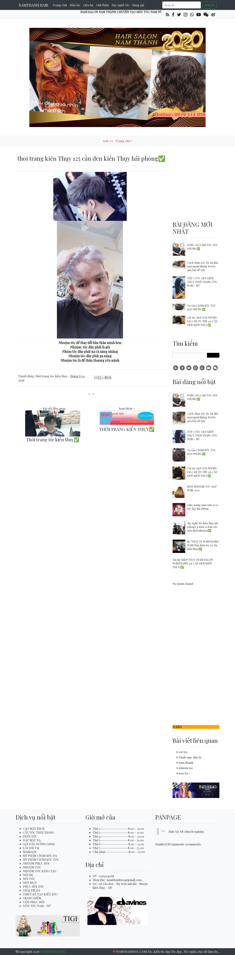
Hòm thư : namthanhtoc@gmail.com (117, 880)
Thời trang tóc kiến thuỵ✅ (52, 439)
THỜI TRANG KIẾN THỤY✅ (126, 429)
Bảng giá (138, 5)
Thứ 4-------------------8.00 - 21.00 (118, 836)
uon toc (184, 773)
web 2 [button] (107, 141)
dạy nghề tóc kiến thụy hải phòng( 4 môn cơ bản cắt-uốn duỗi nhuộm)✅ (202, 526)
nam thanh (186, 763)
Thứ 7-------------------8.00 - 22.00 (118, 848)
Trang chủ (60, 5)
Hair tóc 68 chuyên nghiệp (186, 831)
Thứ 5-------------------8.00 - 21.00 (118, 840)
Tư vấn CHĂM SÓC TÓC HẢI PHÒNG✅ (201, 307)
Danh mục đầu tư (190, 757)
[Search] (181, 4)
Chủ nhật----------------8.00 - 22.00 (119, 852)
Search (209, 5)
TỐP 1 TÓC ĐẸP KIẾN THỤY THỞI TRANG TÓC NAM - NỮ (202, 281)
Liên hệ (88, 5)
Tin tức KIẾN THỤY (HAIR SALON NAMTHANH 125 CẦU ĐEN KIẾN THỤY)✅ (193, 563)
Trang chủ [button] (123, 141)
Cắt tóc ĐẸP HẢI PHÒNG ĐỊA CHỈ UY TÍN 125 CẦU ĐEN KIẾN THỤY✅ (202, 321)
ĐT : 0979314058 (103, 876)
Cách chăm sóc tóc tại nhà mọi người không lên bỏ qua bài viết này (202, 266)
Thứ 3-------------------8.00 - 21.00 (118, 832)
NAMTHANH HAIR (33, 5)
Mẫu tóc (75, 5)
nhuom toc (186, 768)
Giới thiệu (102, 5)
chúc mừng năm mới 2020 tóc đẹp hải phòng (202, 506)
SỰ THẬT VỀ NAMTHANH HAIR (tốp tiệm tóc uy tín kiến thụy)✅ (202, 545)
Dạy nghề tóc (120, 5)
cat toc (183, 752)
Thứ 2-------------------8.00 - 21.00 (118, 829)
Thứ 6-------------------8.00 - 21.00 (118, 844)
